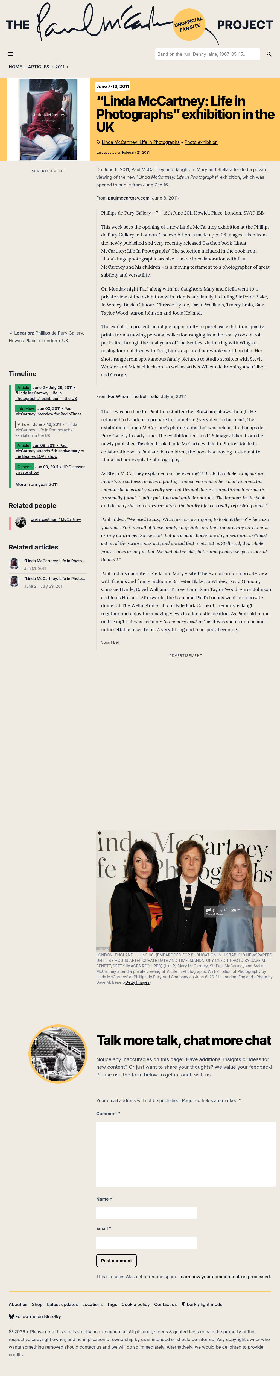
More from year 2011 (36, 484)
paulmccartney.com (129, 198)
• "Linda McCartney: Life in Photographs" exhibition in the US (46, 393)
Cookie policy (135, 1304)
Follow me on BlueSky (35, 1316)
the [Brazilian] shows (208, 412)
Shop (37, 1304)
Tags (112, 1304)
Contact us (165, 1304)
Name (104, 1199)
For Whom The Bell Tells (133, 396)
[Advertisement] (48, 213)
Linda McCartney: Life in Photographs (141, 142)
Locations (92, 1304)
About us (18, 1304)
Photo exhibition (201, 142)
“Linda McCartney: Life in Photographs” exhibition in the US (78, 578)
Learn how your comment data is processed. (224, 1276)
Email (103, 1228)
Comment (108, 1113)
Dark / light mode (202, 1304)
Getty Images (137, 982)
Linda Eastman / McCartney (56, 519)
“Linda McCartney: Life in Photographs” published (69, 560)
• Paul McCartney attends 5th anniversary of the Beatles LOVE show (49, 451)
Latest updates (62, 1304)
